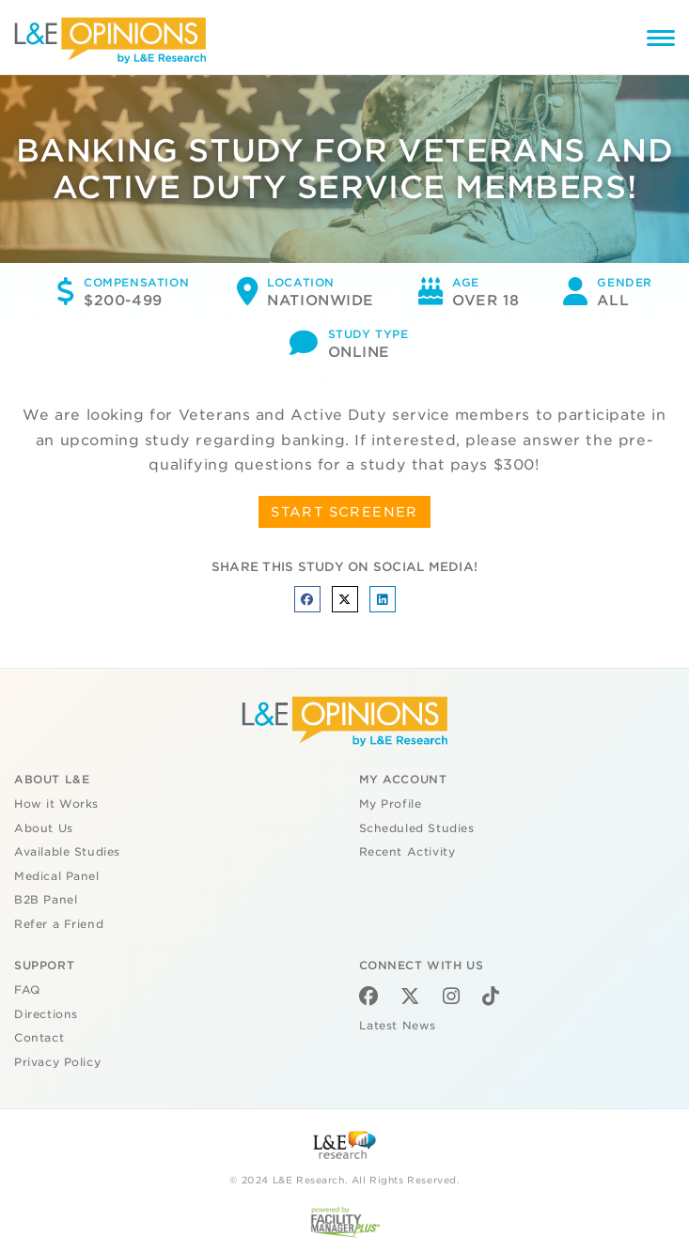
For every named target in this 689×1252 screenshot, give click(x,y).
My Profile (390, 804)
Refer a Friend (58, 924)
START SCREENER (344, 511)
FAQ (27, 990)
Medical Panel (57, 876)
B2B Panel (45, 899)
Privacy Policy (57, 1062)
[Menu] (661, 41)
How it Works (56, 804)
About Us (43, 828)
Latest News (397, 1025)
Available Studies (67, 851)
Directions (46, 1014)
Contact (39, 1037)
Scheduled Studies (417, 828)
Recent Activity (407, 851)
